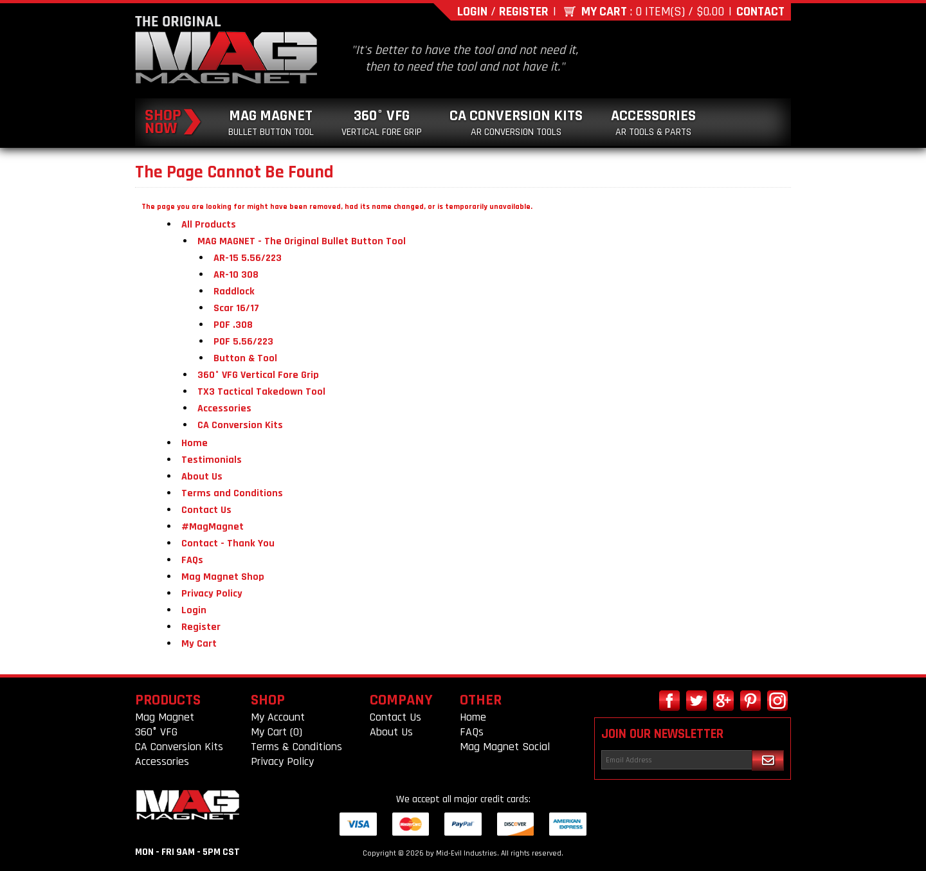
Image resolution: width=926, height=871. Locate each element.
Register (524, 11)
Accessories (653, 122)
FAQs (192, 560)
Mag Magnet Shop (222, 577)
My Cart (604, 11)
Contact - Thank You (228, 543)
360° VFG (381, 122)
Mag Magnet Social (505, 746)
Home (194, 443)
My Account (278, 717)
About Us (201, 476)
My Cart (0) (276, 731)
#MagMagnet (212, 527)
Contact (760, 11)
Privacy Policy (211, 593)
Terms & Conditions (296, 746)
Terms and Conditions (232, 493)
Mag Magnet (271, 122)
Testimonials (211, 460)
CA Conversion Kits (516, 122)
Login (472, 11)
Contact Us (206, 510)
